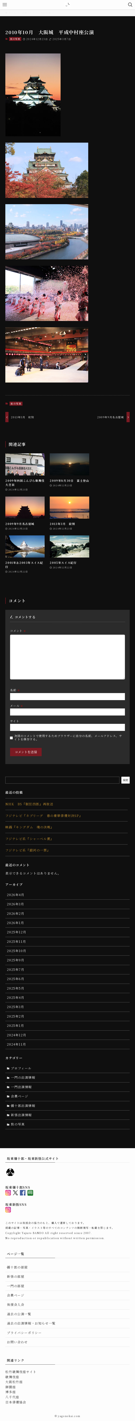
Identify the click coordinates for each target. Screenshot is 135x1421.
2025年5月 (15, 988)
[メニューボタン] (4, 4)
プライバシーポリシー (24, 1332)
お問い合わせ (17, 1342)
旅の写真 (15, 38)
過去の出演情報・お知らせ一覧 (31, 1323)
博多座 (10, 1392)
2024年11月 (16, 1044)
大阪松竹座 (14, 1382)
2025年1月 (15, 1025)
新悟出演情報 (21, 1115)
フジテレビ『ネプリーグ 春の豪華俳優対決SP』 (43, 815)
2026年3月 (15, 904)
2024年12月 (16, 1035)
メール (16, 705)
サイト (14, 721)
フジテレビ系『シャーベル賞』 (29, 838)
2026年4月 (15, 894)
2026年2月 (15, 913)
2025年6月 (15, 979)
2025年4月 (15, 997)
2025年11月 (16, 941)
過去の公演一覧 (19, 1314)
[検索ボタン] (130, 4)
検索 (125, 780)
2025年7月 (15, 969)
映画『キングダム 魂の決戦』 (29, 827)
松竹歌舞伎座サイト (20, 1372)
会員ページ (19, 1096)
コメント (18, 631)
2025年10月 (16, 951)
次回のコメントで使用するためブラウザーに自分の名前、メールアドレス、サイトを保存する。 (68, 737)
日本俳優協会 (15, 1402)
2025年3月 (15, 1007)
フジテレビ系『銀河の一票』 (27, 850)
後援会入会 (15, 1304)
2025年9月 (15, 960)
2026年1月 (15, 923)
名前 (15, 690)
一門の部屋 (15, 1286)
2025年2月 (15, 1016)
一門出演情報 (21, 1087)
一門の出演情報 (23, 1077)
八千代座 (12, 1397)
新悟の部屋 (15, 1276)
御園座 (10, 1387)
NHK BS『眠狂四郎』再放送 (29, 804)
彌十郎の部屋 (17, 1267)
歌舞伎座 (12, 1377)
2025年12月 (16, 932)
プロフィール (21, 1068)
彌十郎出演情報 (23, 1105)
